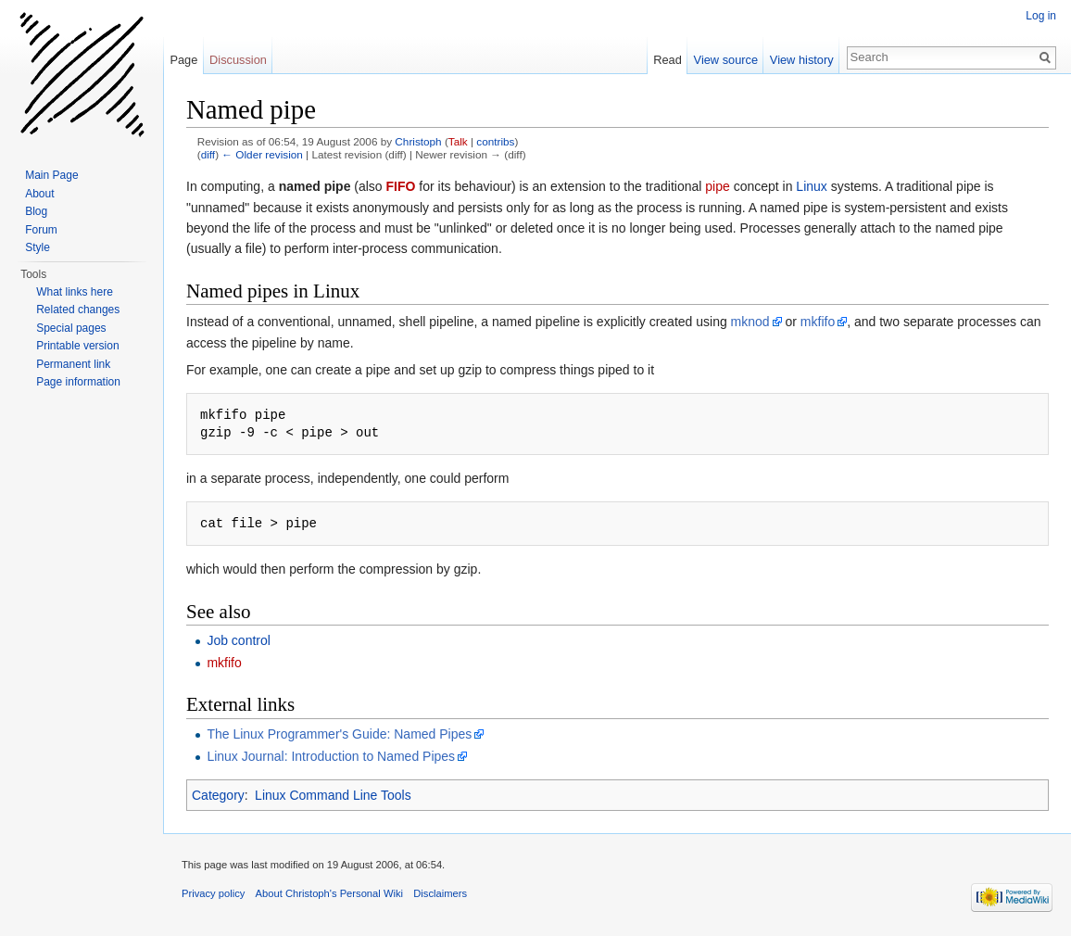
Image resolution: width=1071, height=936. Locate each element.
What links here (74, 291)
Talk (458, 141)
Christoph (418, 141)
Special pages (71, 328)
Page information (78, 381)
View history (802, 60)
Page (183, 60)
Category (218, 795)
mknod (750, 321)
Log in (1041, 15)
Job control (238, 640)
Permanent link (73, 364)
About (39, 193)
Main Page (51, 175)
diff (208, 154)
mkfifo (817, 321)
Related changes (78, 309)
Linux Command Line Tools (333, 795)
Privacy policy (213, 893)
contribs (495, 141)
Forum (41, 229)
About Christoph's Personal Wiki (329, 893)
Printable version (77, 345)
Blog (36, 211)
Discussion (238, 60)
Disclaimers (440, 893)
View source (726, 60)
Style (37, 247)
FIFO (401, 186)
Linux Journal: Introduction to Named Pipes (331, 756)
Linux (811, 186)
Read (667, 60)
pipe (717, 186)
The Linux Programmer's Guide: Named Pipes (339, 734)
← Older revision (262, 154)
